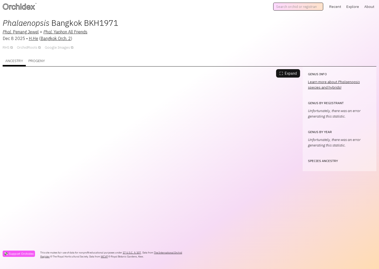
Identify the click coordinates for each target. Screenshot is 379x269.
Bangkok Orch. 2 (56, 38)
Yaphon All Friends (65, 31)
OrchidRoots (27, 47)
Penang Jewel (21, 31)
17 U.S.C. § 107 (132, 252)
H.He (33, 38)
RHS (6, 47)
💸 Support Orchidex (19, 254)
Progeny (36, 60)
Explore (352, 6)
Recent (335, 6)
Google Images (57, 47)
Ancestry (14, 60)
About (369, 6)
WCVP (104, 256)
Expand (288, 73)
